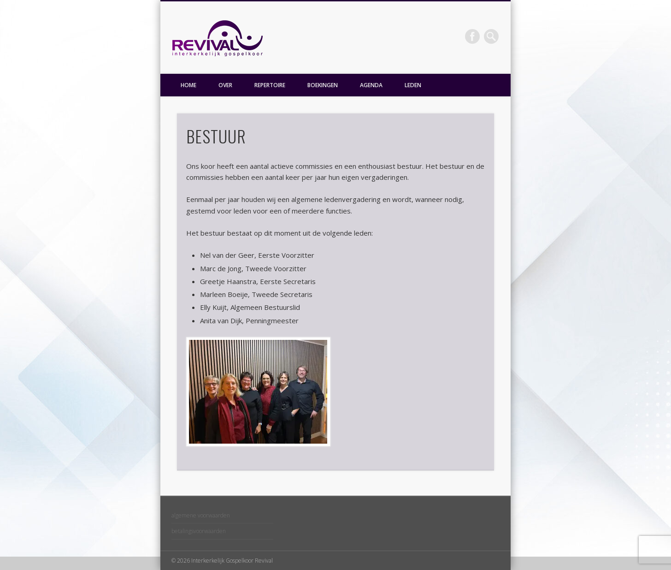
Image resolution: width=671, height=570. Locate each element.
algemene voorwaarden (200, 515)
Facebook (472, 36)
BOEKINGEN (322, 85)
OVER (225, 85)
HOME (188, 85)
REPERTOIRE (269, 85)
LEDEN (413, 85)
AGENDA (371, 85)
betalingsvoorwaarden (198, 531)
